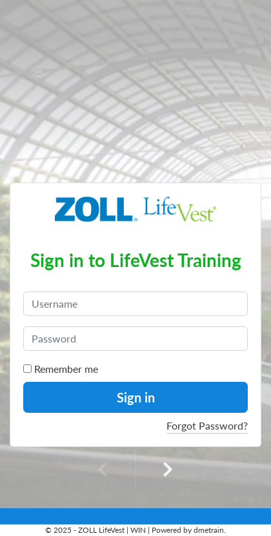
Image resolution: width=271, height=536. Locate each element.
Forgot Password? (207, 425)
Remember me (60, 368)
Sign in (136, 397)
